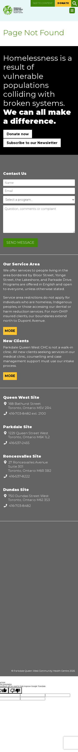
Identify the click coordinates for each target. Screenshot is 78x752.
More (10, 331)
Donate (63, 3)
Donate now (18, 134)
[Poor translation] (15, 690)
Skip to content (43, 3)
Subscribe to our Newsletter (32, 143)
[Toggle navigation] (72, 10)
